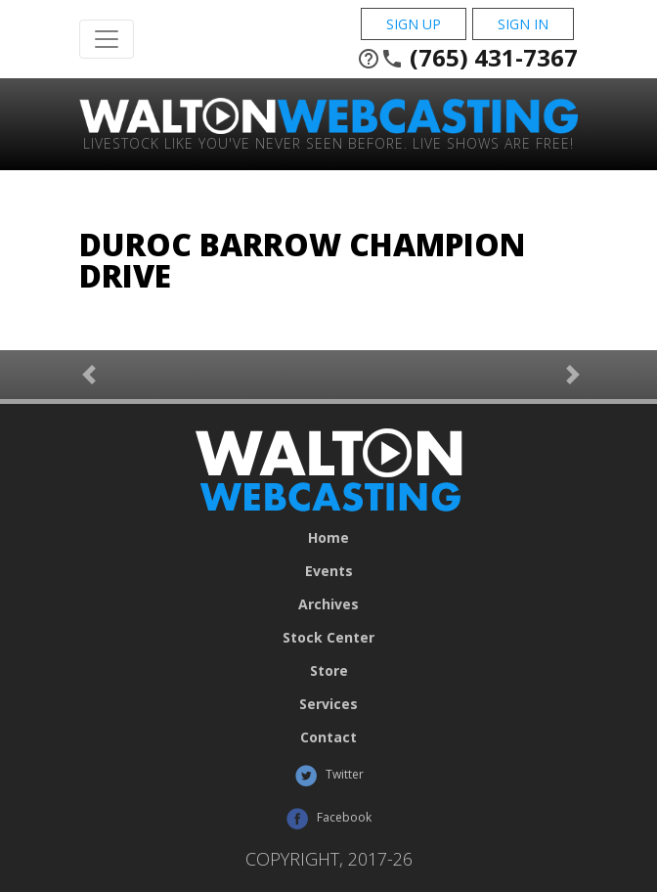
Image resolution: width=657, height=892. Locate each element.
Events (329, 571)
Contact (328, 737)
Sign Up (413, 24)
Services (328, 704)
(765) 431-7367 (467, 57)
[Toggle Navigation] (106, 39)
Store (329, 671)
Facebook (328, 818)
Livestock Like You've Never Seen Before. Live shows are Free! (328, 142)
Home (328, 538)
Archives (328, 604)
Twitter (329, 775)
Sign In (523, 24)
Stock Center (328, 638)
